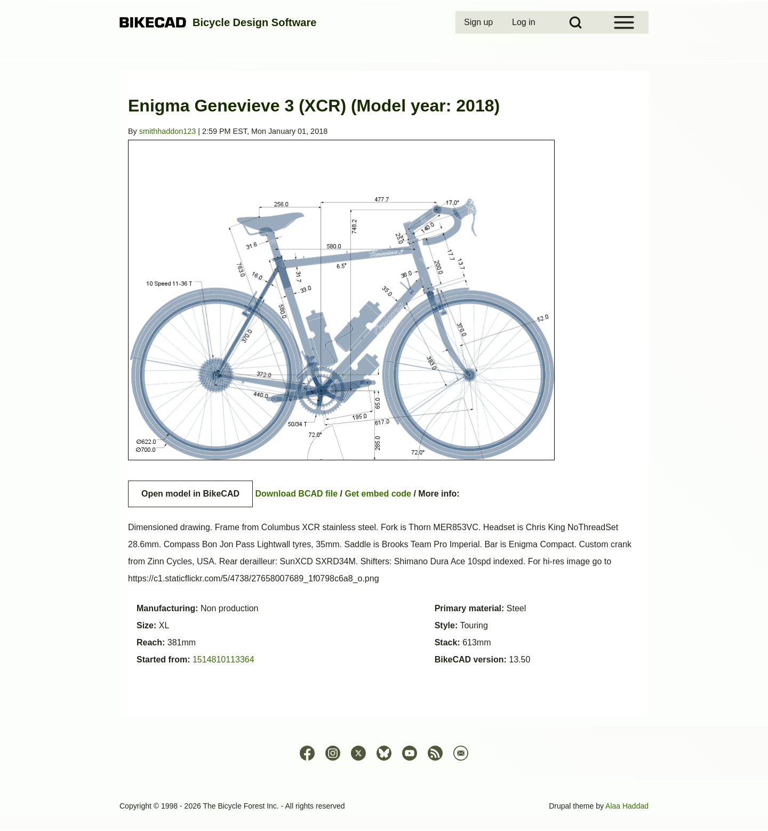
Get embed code (378, 493)
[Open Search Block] (575, 22)
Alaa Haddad (627, 806)
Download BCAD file (296, 493)
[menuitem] (479, 22)
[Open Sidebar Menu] (624, 22)
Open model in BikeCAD (190, 493)
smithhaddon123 (167, 131)
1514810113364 (223, 659)
